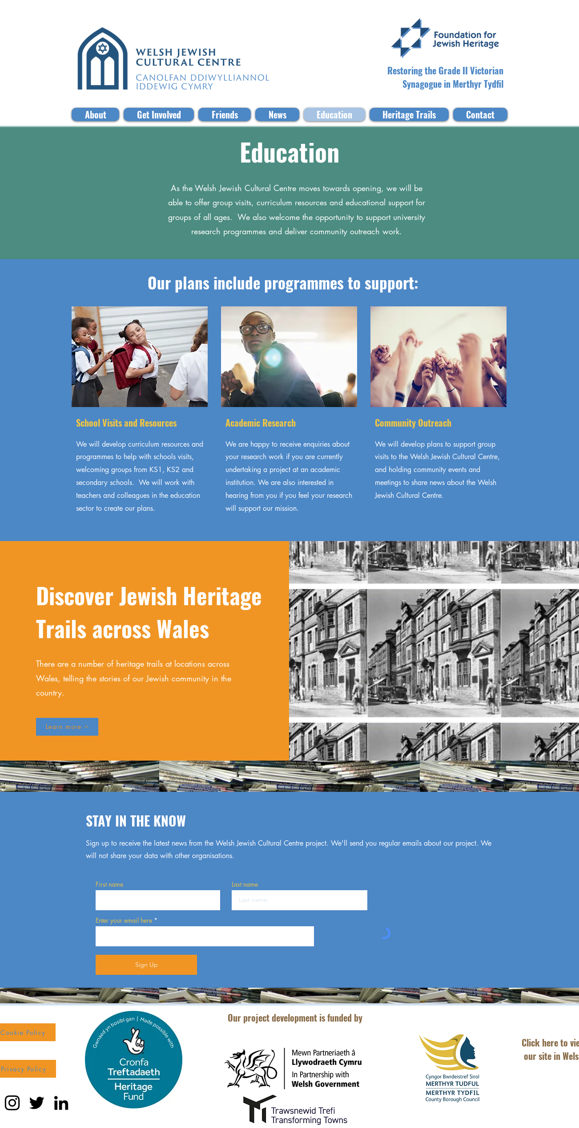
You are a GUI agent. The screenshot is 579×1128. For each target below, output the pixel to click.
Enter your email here (124, 920)
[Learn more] (67, 726)
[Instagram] (12, 1103)
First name (109, 884)
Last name (245, 884)
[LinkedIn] (61, 1103)
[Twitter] (37, 1103)
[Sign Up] (146, 965)
